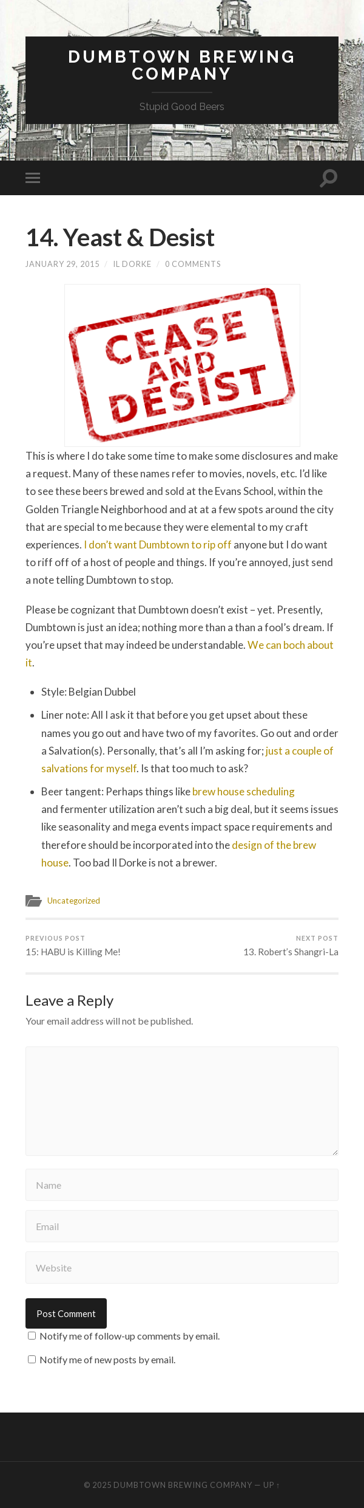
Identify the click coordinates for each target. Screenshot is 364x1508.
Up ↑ (271, 1485)
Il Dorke (132, 264)
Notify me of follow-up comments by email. (129, 1335)
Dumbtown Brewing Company (182, 65)
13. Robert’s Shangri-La (291, 945)
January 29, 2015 (62, 264)
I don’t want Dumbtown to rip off (158, 544)
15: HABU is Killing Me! (73, 945)
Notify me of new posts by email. (107, 1359)
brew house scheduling (243, 791)
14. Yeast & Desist (120, 237)
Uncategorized (73, 900)
